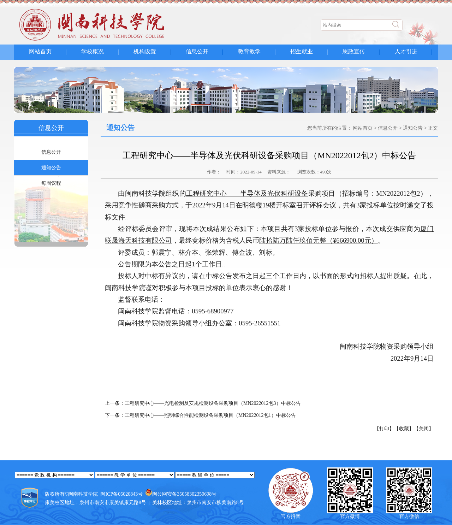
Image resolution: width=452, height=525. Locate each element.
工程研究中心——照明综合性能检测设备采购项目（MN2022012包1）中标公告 (210, 415)
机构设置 (144, 51)
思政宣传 (354, 51)
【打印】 (384, 428)
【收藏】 (404, 428)
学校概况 (92, 51)
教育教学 (249, 51)
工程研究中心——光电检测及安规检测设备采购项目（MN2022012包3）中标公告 (213, 403)
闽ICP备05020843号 (121, 494)
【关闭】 (424, 428)
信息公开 (197, 51)
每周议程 (51, 183)
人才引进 (406, 51)
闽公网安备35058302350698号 (184, 494)
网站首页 (40, 51)
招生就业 (301, 51)
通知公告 (51, 167)
